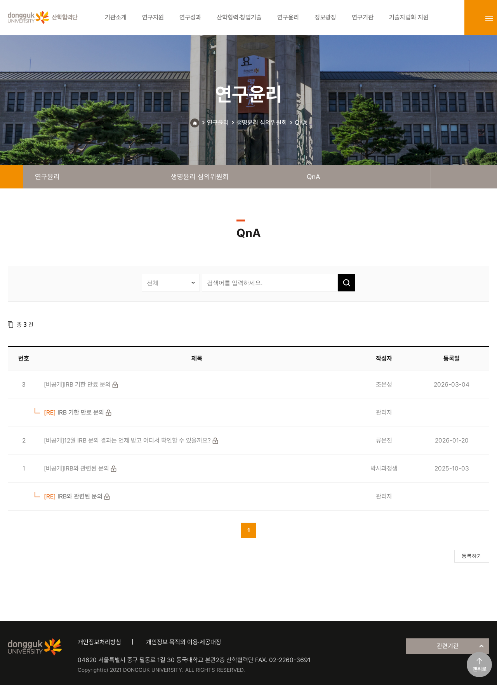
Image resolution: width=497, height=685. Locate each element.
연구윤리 (218, 122)
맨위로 (480, 669)
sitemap (489, 18)
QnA (301, 122)
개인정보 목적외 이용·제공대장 (183, 642)
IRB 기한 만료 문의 (74, 412)
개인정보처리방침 (99, 642)
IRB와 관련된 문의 (73, 496)
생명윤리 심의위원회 (261, 122)
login (472, 18)
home (11, 176)
